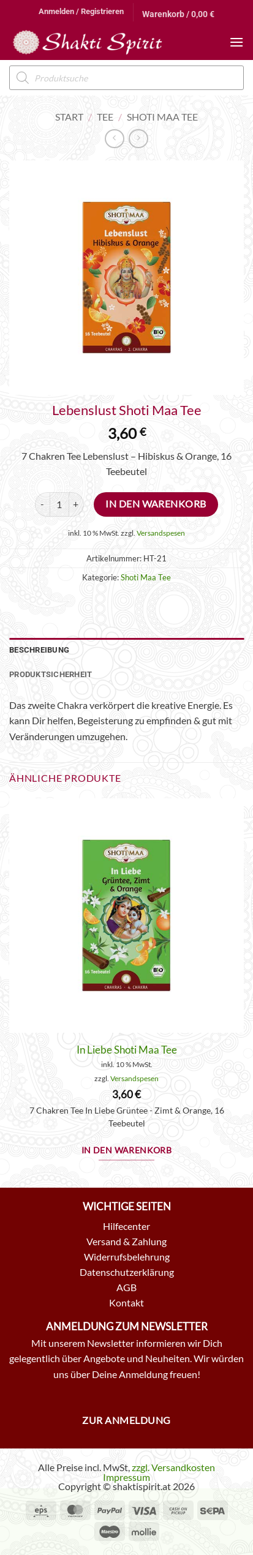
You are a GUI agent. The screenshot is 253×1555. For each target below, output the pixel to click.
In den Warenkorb (155, 503)
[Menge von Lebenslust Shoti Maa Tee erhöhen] (76, 504)
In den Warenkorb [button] (126, 1150)
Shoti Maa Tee (162, 116)
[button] (81, 11)
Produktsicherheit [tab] (50, 674)
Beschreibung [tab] (39, 649)
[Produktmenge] (59, 504)
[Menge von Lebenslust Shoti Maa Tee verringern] (42, 504)
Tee (105, 116)
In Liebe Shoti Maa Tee (127, 1049)
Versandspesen (161, 533)
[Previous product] (138, 138)
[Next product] (114, 138)
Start (69, 116)
